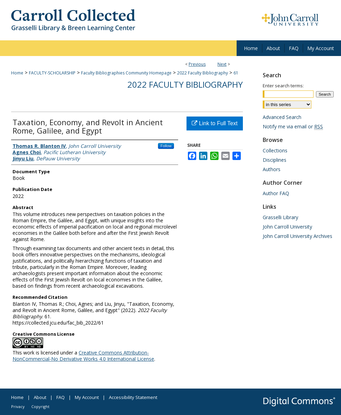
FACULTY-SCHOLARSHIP (52, 73)
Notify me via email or (293, 126)
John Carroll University (287, 226)
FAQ (60, 397)
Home (17, 73)
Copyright (40, 406)
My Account (87, 397)
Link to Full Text (214, 123)
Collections (275, 150)
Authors (271, 169)
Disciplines (274, 160)
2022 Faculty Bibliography (202, 73)
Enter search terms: (283, 85)
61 (235, 73)
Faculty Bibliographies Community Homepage (126, 73)
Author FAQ (276, 193)
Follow (166, 146)
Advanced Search (282, 117)
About (40, 397)
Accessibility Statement (133, 397)
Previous (197, 64)
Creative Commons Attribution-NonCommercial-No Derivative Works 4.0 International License (83, 355)
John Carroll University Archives (297, 236)
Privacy (18, 406)
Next (222, 64)
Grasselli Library (280, 217)
